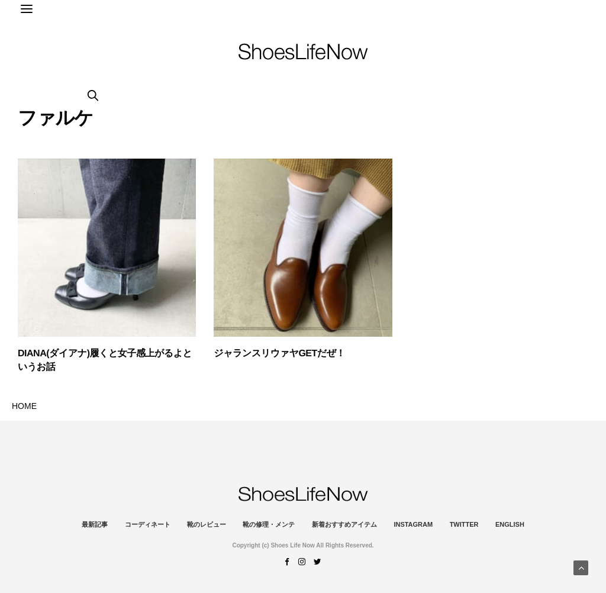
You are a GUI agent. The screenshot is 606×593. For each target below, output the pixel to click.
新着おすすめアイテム (344, 524)
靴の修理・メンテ (269, 524)
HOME (24, 406)
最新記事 (95, 524)
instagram (413, 524)
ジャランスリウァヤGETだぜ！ (279, 354)
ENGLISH (509, 524)
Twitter (464, 524)
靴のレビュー (206, 524)
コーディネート (147, 524)
